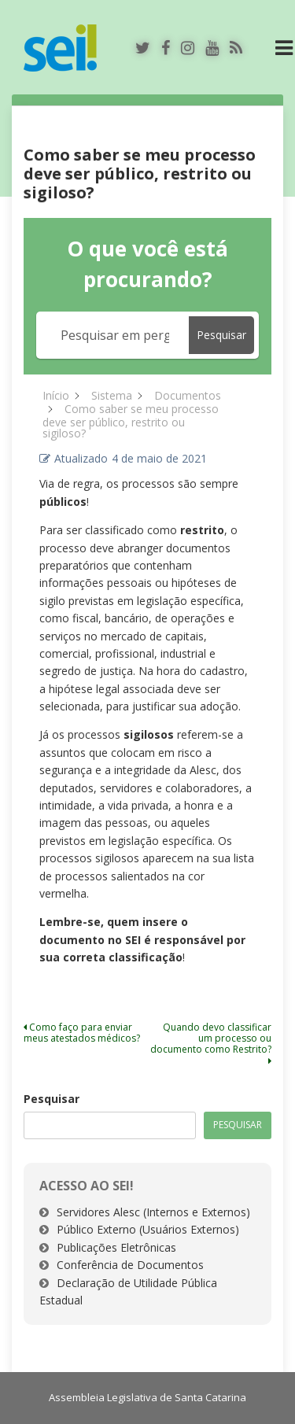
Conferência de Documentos (130, 1264)
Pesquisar (51, 1098)
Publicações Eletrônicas (116, 1247)
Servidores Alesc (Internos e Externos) (153, 1211)
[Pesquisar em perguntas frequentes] (115, 335)
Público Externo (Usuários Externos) (148, 1229)
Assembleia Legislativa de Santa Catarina (147, 1397)
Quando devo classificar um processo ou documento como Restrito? (210, 1043)
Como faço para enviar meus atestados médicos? (82, 1032)
